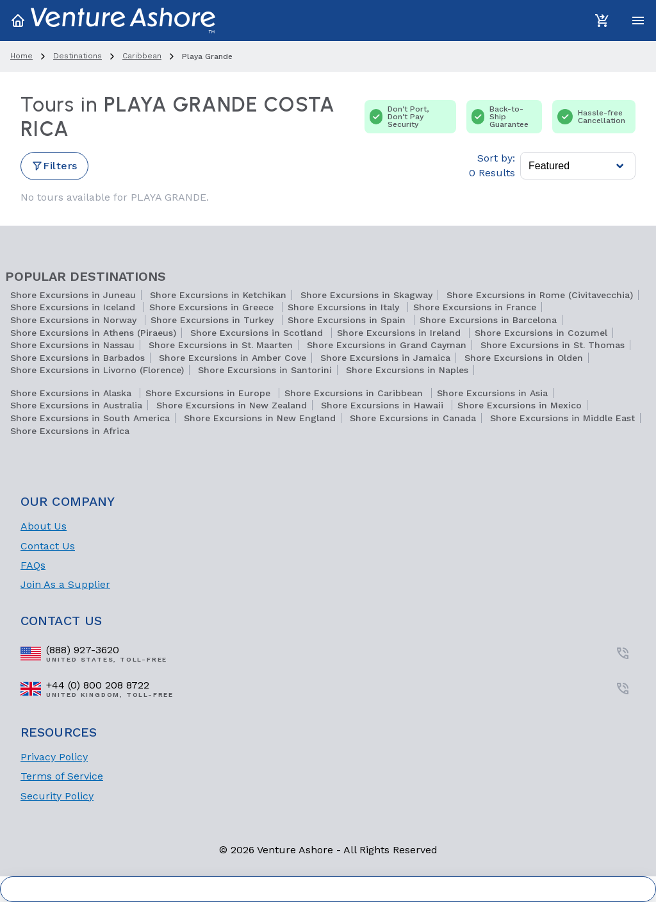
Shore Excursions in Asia (492, 393)
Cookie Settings (328, 889)
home (21, 55)
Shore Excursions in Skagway (366, 295)
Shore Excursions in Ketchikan (218, 295)
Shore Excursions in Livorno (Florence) (97, 370)
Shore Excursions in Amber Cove (232, 358)
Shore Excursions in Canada (413, 418)
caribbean (141, 55)
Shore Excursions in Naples (407, 370)
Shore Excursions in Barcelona (488, 320)
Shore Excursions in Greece (213, 307)
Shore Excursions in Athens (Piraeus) (93, 333)
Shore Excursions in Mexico (519, 405)
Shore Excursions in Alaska (72, 393)
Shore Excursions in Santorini (265, 370)
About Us (43, 526)
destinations (77, 55)
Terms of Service (61, 776)
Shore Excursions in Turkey (214, 320)
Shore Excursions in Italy (345, 307)
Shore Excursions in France (474, 307)
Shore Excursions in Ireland (400, 333)
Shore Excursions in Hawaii (384, 405)
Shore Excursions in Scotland (258, 333)
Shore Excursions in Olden (523, 358)
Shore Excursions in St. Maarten (221, 345)
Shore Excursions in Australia (76, 405)
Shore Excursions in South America (90, 418)
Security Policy (57, 796)
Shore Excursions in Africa (69, 431)
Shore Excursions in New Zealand (231, 405)
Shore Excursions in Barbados (77, 358)
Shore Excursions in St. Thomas (552, 345)
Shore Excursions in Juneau (73, 295)
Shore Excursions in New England (260, 418)
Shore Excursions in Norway (75, 320)
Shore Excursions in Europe (209, 393)
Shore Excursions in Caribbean (355, 393)
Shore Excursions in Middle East (562, 418)
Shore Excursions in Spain (348, 320)
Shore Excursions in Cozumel (541, 333)
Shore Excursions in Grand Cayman (386, 345)
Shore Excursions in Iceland (74, 307)
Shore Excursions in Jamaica (385, 358)
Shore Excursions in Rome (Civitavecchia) (540, 295)
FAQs (32, 565)
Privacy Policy (54, 757)
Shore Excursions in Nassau (72, 345)
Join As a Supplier (65, 584)
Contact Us (47, 546)
